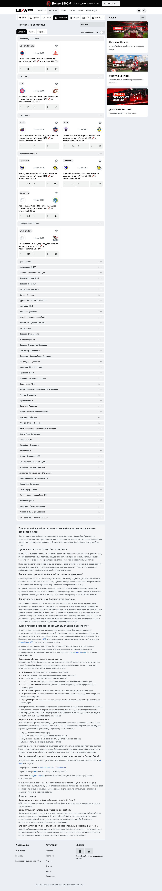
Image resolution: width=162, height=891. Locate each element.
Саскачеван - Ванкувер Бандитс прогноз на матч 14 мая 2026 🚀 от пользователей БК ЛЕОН (38, 246)
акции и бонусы (37, 776)
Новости (42, 11)
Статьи (72, 11)
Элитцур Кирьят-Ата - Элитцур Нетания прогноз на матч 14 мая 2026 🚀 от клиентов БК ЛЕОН (38, 176)
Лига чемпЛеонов (118, 42)
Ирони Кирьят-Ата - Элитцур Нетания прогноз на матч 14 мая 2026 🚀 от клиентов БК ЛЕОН (81, 176)
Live (36, 772)
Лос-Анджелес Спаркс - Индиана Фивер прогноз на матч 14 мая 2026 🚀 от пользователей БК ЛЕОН (38, 138)
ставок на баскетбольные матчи (51, 768)
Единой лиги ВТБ (25, 642)
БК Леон (80, 845)
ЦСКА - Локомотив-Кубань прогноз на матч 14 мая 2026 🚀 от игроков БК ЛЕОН (38, 60)
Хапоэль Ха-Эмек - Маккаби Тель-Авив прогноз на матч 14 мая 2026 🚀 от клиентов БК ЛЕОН (37, 208)
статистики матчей (77, 652)
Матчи (80, 11)
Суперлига (24, 161)
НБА (21, 84)
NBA (44, 639)
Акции (63, 11)
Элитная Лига (26, 231)
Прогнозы (53, 11)
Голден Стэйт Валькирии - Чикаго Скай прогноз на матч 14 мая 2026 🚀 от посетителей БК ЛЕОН (81, 138)
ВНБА (22, 123)
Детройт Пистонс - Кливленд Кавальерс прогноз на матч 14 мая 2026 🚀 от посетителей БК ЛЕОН (38, 99)
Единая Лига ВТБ (27, 46)
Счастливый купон (119, 76)
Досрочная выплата (120, 109)
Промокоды (91, 11)
